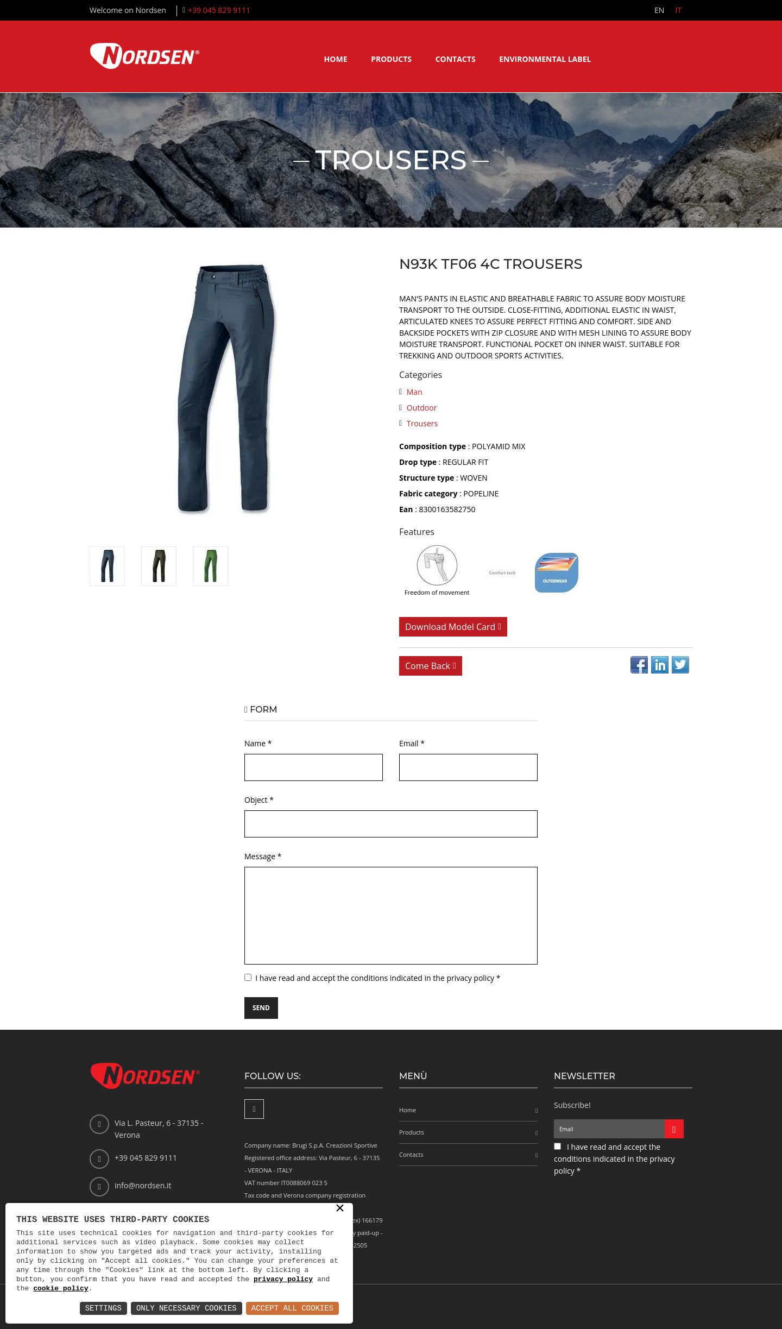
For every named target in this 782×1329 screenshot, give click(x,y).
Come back (427, 666)
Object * (259, 800)
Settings (103, 1308)
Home (336, 59)
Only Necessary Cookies (186, 1308)
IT (678, 10)
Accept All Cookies (292, 1308)
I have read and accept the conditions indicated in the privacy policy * (377, 978)
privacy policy (283, 1279)
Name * (258, 743)
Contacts (456, 59)
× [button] (340, 1209)
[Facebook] (254, 1109)
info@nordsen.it (143, 1185)
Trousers (422, 423)
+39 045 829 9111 (219, 10)
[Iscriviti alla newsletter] (674, 1128)
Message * (262, 856)
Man (414, 392)
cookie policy (60, 1288)
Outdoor (422, 407)
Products (391, 59)
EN (659, 10)
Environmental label (545, 59)
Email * (412, 743)
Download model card (450, 627)
